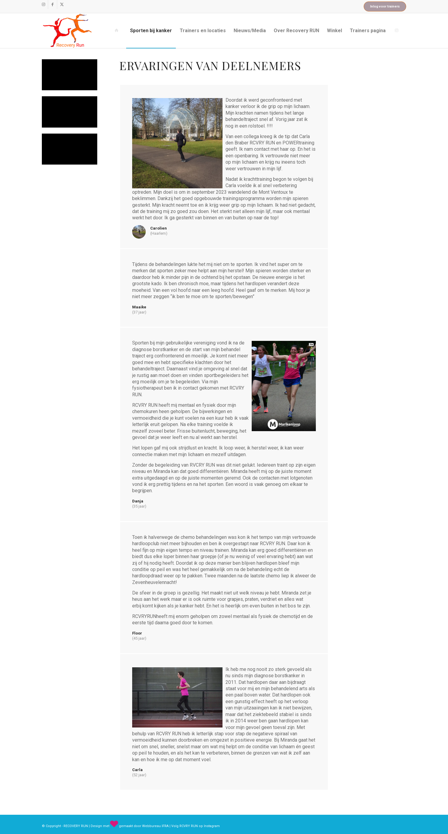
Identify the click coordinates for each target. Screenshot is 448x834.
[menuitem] (117, 30)
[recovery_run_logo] (67, 30)
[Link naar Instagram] (43, 4)
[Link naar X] (61, 4)
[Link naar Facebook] (52, 4)
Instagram (212, 826)
